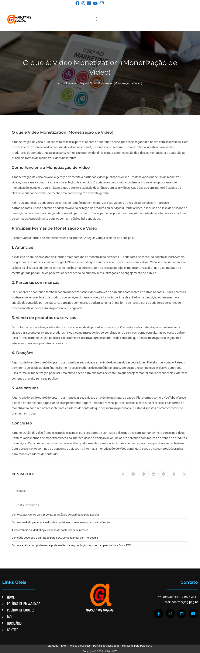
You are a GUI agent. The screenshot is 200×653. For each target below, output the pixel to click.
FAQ (63, 645)
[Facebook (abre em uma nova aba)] (78, 3)
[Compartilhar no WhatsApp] (184, 474)
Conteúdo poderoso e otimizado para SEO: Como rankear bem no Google (55, 537)
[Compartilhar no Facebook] (133, 474)
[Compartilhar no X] (123, 474)
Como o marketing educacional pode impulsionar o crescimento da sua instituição (61, 522)
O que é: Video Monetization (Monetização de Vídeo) (111, 83)
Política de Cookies (79, 645)
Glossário (53, 645)
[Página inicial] (59, 83)
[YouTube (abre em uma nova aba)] (96, 3)
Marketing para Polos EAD (137, 645)
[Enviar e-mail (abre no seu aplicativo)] (101, 3)
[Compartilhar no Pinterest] (143, 474)
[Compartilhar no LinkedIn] (153, 474)
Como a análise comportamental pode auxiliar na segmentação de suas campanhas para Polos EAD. (72, 545)
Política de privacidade (106, 645)
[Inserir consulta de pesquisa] (100, 491)
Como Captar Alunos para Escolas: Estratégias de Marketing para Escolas (56, 514)
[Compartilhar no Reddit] (163, 474)
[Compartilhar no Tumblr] (174, 474)
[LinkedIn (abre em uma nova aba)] (90, 3)
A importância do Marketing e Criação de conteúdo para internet (50, 530)
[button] (97, 18)
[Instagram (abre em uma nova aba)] (84, 3)
